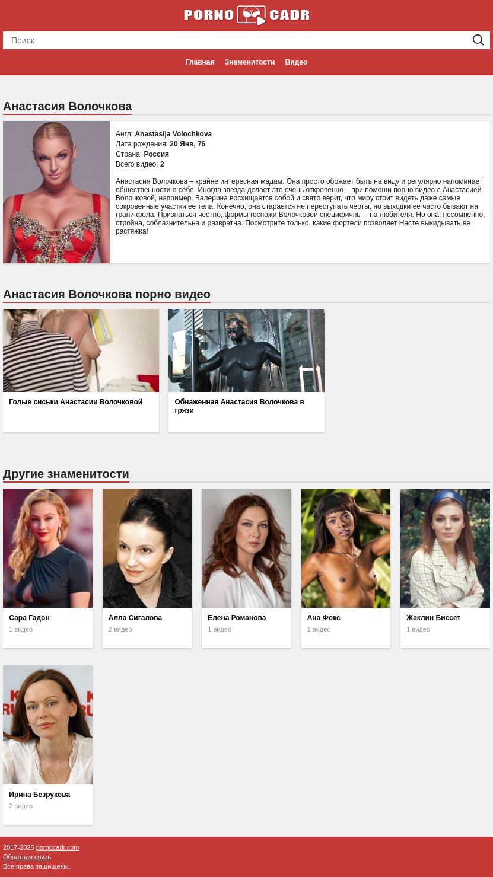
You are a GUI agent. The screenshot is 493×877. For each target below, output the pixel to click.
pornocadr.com (57, 847)
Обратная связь (27, 856)
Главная (200, 62)
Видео (296, 62)
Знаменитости (250, 62)
